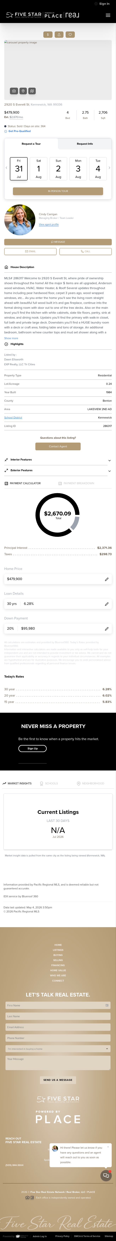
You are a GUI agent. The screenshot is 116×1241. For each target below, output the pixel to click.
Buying (58, 955)
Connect (58, 980)
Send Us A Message (58, 1080)
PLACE (91, 1192)
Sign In (101, 3)
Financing (58, 965)
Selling (58, 960)
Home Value (58, 970)
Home (58, 944)
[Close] (108, 1202)
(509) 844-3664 (14, 1165)
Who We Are (58, 975)
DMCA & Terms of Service (87, 1236)
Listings (58, 950)
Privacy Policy (62, 1236)
